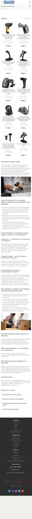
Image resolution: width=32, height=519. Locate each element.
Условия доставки (16, 439)
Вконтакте (9, 491)
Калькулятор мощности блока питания (16, 461)
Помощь (16, 453)
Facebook (12, 491)
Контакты (16, 442)
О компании (16, 422)
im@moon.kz (17, 469)
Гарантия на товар (16, 440)
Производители (16, 444)
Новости (16, 426)
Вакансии (16, 430)
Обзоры (16, 455)
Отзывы (16, 424)
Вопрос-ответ (16, 451)
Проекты (16, 446)
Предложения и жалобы (16, 457)
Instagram (16, 491)
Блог (16, 428)
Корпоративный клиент (16, 431)
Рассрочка (16, 459)
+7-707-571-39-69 (16, 467)
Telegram (19, 491)
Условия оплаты (16, 437)
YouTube (22, 491)
